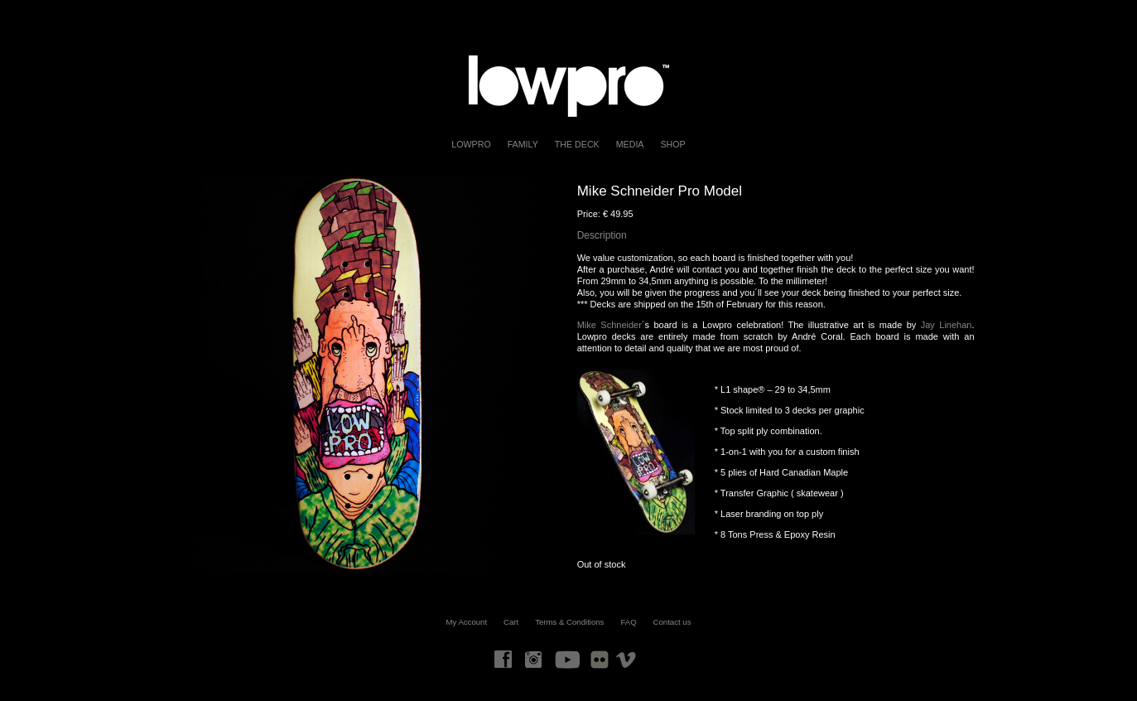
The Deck (577, 144)
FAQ (628, 621)
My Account (467, 621)
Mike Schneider (609, 325)
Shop (672, 144)
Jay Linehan (946, 325)
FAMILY (523, 144)
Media (630, 144)
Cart (510, 621)
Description (602, 235)
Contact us (672, 621)
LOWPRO (470, 144)
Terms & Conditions (569, 621)
